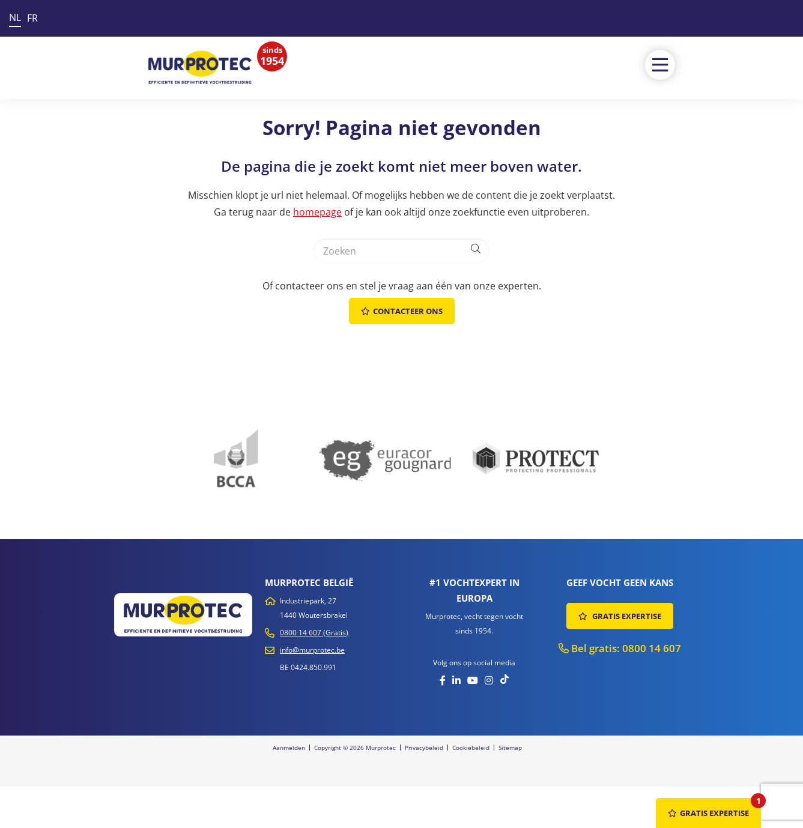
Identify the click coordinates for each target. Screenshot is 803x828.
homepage (317, 212)
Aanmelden (289, 747)
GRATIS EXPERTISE (619, 616)
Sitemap (510, 747)
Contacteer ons (402, 311)
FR (32, 18)
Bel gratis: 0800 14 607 (620, 648)
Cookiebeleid (470, 747)
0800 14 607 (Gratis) (314, 632)
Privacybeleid (424, 747)
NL (15, 17)
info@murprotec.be (312, 650)
